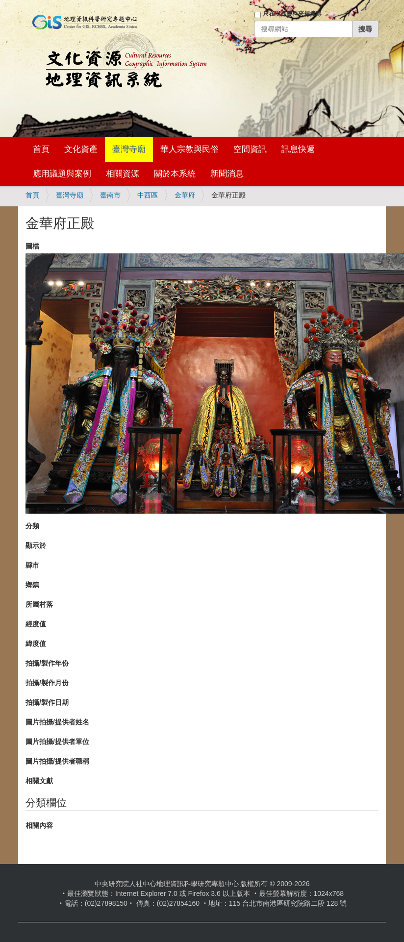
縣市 (32, 565)
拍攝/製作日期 (47, 702)
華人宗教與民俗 (189, 149)
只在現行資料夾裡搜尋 (292, 13)
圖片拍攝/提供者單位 (57, 741)
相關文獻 (39, 781)
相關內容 (39, 825)
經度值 (35, 624)
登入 (241, 43)
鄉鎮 (32, 585)
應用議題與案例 (62, 173)
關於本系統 (175, 173)
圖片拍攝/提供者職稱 (57, 761)
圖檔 (32, 246)
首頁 (41, 149)
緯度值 (35, 643)
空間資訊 (250, 149)
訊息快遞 (298, 149)
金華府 (185, 195)
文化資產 (81, 149)
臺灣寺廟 (129, 149)
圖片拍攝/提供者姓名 (57, 722)
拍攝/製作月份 (47, 683)
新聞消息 (227, 173)
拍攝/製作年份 (47, 663)
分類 (32, 526)
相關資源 (122, 173)
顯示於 (35, 545)
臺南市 (110, 195)
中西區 (147, 195)
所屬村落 (39, 604)
